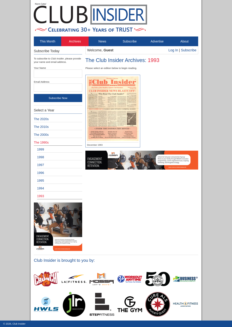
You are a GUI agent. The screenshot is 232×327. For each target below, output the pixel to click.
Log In (173, 50)
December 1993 (113, 111)
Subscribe (130, 41)
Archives (75, 41)
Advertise (157, 41)
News (102, 41)
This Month (47, 41)
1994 (40, 188)
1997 (40, 165)
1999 (40, 149)
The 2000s (41, 134)
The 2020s (41, 119)
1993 (40, 196)
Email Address (41, 81)
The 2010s (41, 127)
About (184, 41)
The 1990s (41, 142)
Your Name (40, 68)
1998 (40, 157)
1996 (40, 173)
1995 (40, 180)
